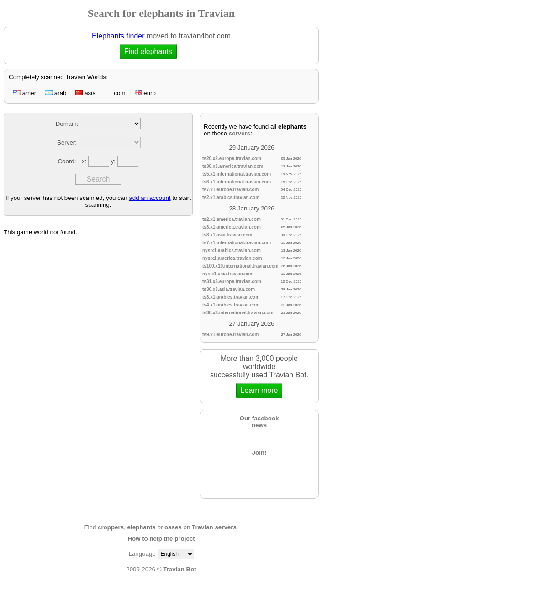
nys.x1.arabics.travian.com (231, 250)
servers (239, 133)
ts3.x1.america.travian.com (231, 227)
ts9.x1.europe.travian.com (230, 334)
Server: (67, 142)
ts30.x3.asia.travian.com (228, 289)
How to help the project (161, 538)
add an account (149, 197)
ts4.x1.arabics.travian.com (230, 304)
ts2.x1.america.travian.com (231, 219)
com (115, 93)
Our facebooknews (259, 422)
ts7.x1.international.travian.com (236, 242)
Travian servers (214, 527)
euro (145, 93)
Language (141, 553)
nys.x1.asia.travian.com (227, 273)
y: (114, 161)
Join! (259, 452)
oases (173, 527)
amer (24, 93)
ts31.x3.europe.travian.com (231, 281)
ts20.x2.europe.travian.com (231, 158)
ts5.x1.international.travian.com (236, 174)
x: (85, 161)
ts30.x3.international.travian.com (238, 312)
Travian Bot (179, 569)
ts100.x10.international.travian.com (240, 266)
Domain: (67, 123)
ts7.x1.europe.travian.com (230, 189)
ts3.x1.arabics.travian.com (230, 297)
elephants (141, 527)
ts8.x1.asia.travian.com (227, 234)
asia (85, 93)
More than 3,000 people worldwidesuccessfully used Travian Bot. (259, 376)
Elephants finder (118, 36)
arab (55, 93)
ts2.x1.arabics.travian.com (230, 197)
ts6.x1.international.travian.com (236, 181)
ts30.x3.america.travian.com (232, 166)
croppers (111, 527)
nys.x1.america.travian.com (232, 258)
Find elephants (148, 51)
